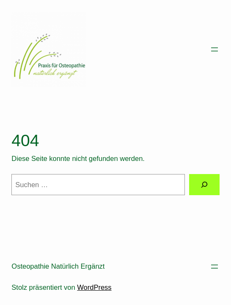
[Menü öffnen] (214, 49)
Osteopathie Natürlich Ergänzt (57, 266)
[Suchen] (204, 184)
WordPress (94, 287)
